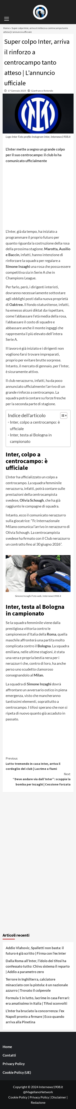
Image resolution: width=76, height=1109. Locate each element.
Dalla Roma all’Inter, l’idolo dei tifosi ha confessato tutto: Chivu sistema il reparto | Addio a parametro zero (38, 966)
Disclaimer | (59, 1097)
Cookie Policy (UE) (17, 1072)
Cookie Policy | (19, 1097)
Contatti (9, 1055)
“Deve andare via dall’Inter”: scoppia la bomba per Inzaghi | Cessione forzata (38, 778)
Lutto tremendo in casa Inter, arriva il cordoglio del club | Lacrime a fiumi (38, 763)
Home (7, 1047)
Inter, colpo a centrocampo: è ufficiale (35, 425)
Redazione (38, 1102)
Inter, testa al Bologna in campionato (31, 438)
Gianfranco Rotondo (42, 90)
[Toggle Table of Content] (61, 415)
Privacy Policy (14, 1064)
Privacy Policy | (40, 1097)
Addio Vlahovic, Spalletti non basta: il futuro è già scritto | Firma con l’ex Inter (36, 950)
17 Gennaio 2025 (17, 90)
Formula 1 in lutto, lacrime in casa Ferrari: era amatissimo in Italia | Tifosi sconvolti (38, 1000)
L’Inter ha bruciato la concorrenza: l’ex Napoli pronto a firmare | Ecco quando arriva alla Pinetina (35, 1016)
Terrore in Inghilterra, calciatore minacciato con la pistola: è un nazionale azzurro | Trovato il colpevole (37, 984)
